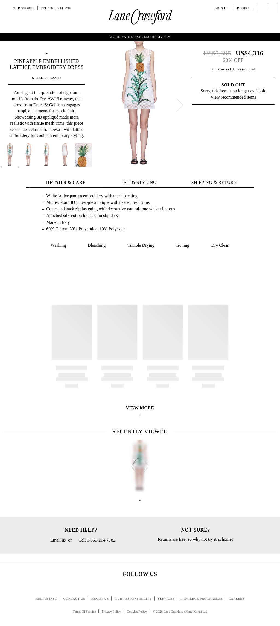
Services (166, 599)
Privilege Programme (201, 599)
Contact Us (74, 599)
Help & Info (46, 599)
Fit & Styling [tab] (140, 182)
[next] (180, 105)
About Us (100, 599)
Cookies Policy (137, 611)
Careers (236, 599)
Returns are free (172, 539)
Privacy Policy (111, 611)
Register (245, 8)
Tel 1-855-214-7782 (56, 8)
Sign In (223, 8)
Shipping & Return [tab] (214, 182)
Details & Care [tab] (66, 182)
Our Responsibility (133, 599)
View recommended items (233, 97)
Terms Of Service (84, 611)
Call (94, 540)
